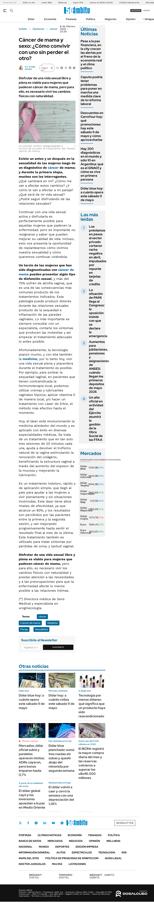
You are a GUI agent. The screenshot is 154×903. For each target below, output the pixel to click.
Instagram (36, 823)
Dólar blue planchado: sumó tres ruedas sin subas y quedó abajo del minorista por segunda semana (61, 758)
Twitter (20, 823)
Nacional (25, 846)
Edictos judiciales (32, 864)
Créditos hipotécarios (129, 2)
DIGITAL (36, 876)
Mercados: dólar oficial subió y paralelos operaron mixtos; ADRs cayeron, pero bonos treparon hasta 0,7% (32, 760)
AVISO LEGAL (113, 858)
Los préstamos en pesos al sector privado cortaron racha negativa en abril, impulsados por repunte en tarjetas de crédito (97, 255)
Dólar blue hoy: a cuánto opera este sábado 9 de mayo (92, 194)
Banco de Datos (30, 841)
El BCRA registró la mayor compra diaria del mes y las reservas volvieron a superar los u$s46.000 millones (91, 763)
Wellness (113, 841)
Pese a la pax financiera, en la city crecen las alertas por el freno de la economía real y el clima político (91, 54)
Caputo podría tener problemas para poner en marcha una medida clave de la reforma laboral (91, 90)
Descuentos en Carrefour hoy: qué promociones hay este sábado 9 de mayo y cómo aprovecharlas (92, 126)
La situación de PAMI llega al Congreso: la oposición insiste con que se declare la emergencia (98, 313)
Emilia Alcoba (30, 67)
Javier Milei (46, 2)
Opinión (130, 19)
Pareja (24, 629)
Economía (50, 19)
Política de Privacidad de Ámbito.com (71, 858)
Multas (57, 864)
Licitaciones (77, 864)
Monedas (85, 460)
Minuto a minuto (30, 741)
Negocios (110, 19)
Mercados (55, 841)
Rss (124, 852)
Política (90, 19)
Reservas (62, 2)
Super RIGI (78, 2)
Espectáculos (82, 852)
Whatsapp (62, 823)
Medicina (52, 623)
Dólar (31, 19)
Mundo (44, 846)
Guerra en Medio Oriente (101, 2)
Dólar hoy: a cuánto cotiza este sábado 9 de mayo (62, 701)
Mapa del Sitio (29, 858)
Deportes (62, 846)
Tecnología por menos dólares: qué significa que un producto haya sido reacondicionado (92, 705)
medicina (30, 359)
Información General (34, 852)
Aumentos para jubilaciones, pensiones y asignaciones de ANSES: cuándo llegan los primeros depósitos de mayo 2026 (99, 367)
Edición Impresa (87, 846)
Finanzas (71, 19)
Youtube (53, 823)
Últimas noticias (49, 835)
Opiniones (38, 29)
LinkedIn (44, 823)
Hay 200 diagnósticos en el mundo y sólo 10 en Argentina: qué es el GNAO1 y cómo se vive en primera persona (92, 164)
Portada (25, 835)
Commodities (105, 460)
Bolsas (94, 460)
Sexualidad (41, 629)
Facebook (28, 823)
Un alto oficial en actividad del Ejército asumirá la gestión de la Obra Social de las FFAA (96, 418)
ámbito (23, 29)
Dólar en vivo (29, 2)
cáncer (54, 29)
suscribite (136, 10)
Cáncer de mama (30, 623)
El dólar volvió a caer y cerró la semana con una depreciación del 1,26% (61, 795)
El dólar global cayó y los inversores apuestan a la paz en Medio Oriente (32, 799)
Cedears (116, 460)
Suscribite (58, 647)
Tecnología (106, 852)
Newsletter (124, 822)
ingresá (146, 10)
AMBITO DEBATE (102, 876)
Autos (60, 852)
